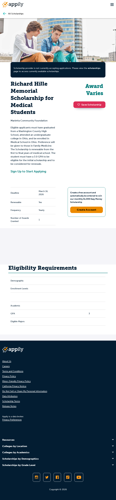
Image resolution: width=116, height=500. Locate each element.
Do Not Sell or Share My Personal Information (24, 391)
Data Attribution (10, 396)
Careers (6, 366)
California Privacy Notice (14, 386)
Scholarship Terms (11, 401)
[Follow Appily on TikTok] (67, 477)
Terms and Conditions (12, 371)
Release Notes (9, 406)
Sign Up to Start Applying (28, 171)
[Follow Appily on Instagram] (36, 477)
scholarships (94, 68)
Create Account (86, 209)
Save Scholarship (89, 104)
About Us (6, 361)
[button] (79, 104)
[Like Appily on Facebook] (57, 477)
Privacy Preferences (12, 419)
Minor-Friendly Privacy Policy (16, 381)
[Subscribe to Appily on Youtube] (78, 477)
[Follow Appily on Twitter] (47, 477)
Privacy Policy (9, 376)
